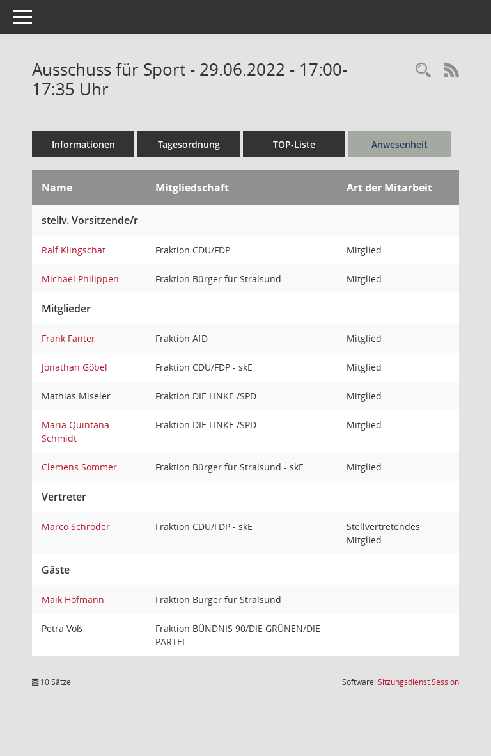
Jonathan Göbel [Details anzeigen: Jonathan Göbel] (74, 367)
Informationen (83, 144)
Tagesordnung (189, 144)
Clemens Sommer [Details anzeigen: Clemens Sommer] (79, 467)
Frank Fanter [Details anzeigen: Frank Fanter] (68, 338)
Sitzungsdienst (418, 682)
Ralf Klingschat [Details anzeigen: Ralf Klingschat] (73, 250)
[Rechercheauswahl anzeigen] (423, 70)
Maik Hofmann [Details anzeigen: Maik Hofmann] (73, 599)
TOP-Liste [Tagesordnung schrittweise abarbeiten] (294, 144)
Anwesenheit (399, 144)
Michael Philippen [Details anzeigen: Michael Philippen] (80, 279)
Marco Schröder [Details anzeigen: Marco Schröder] (76, 526)
